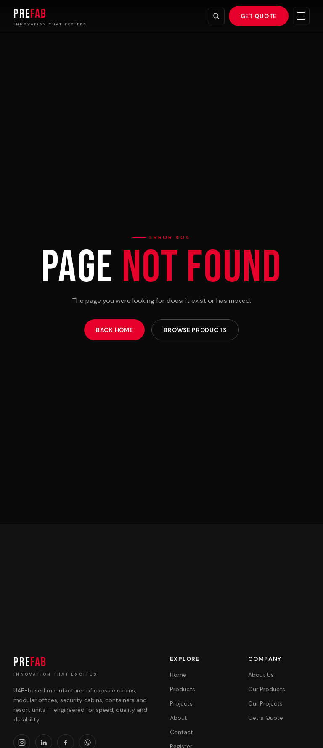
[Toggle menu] (301, 16)
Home (178, 675)
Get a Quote (265, 717)
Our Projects (265, 703)
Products (182, 689)
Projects (181, 703)
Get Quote (259, 16)
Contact (181, 732)
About (178, 717)
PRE (30, 662)
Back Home (114, 330)
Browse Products (195, 330)
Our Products (266, 689)
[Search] (216, 16)
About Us (261, 675)
